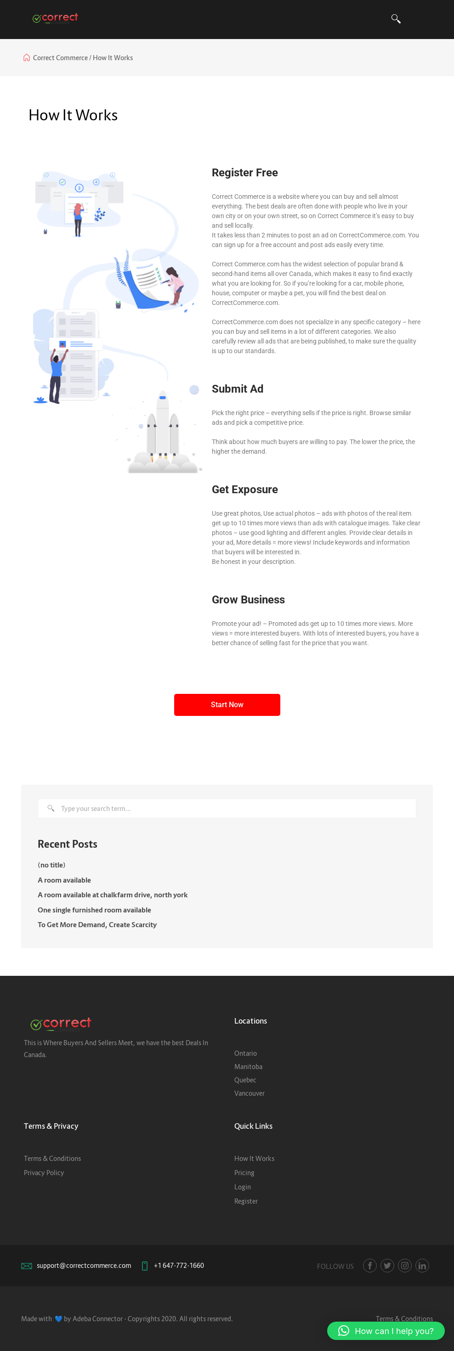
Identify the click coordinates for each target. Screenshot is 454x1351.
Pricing (244, 1172)
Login (242, 1187)
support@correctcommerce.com (84, 1265)
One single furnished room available (94, 910)
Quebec (245, 1080)
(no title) (52, 865)
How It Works (254, 1158)
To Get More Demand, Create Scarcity (97, 924)
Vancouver (249, 1093)
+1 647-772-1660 (179, 1265)
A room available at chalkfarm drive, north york (113, 894)
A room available (64, 880)
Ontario (245, 1053)
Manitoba (248, 1066)
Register (246, 1201)
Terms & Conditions (52, 1158)
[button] (386, 1331)
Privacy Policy (44, 1172)
